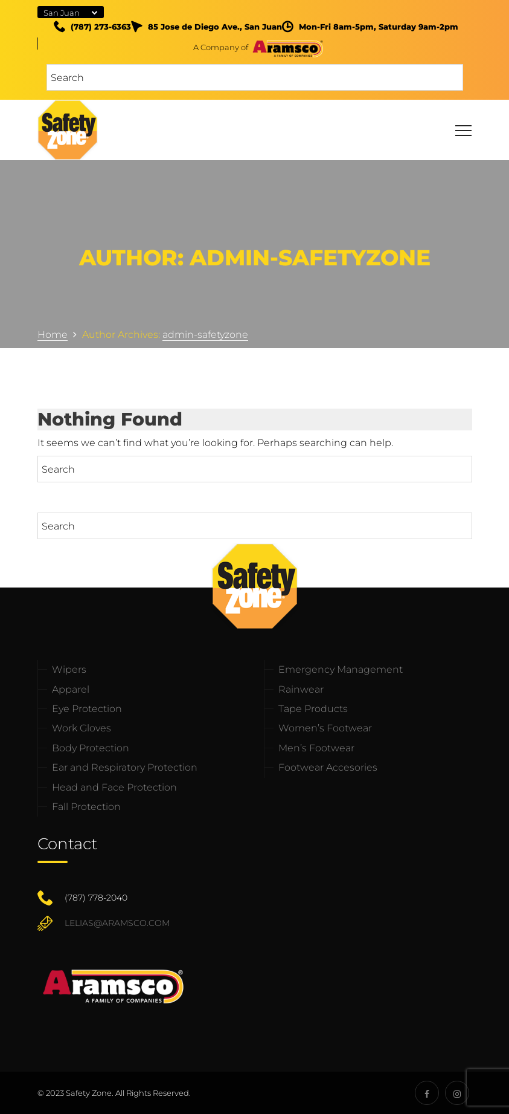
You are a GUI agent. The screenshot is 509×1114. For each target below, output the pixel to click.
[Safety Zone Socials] (427, 1093)
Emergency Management (340, 669)
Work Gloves (81, 728)
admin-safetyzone (205, 334)
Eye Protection (87, 708)
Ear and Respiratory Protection (124, 767)
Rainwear (301, 689)
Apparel (70, 689)
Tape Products (313, 708)
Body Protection (90, 748)
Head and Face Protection (114, 787)
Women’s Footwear (325, 728)
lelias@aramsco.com (117, 923)
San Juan (61, 13)
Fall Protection (86, 806)
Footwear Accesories (327, 767)
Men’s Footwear (316, 748)
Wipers (69, 669)
